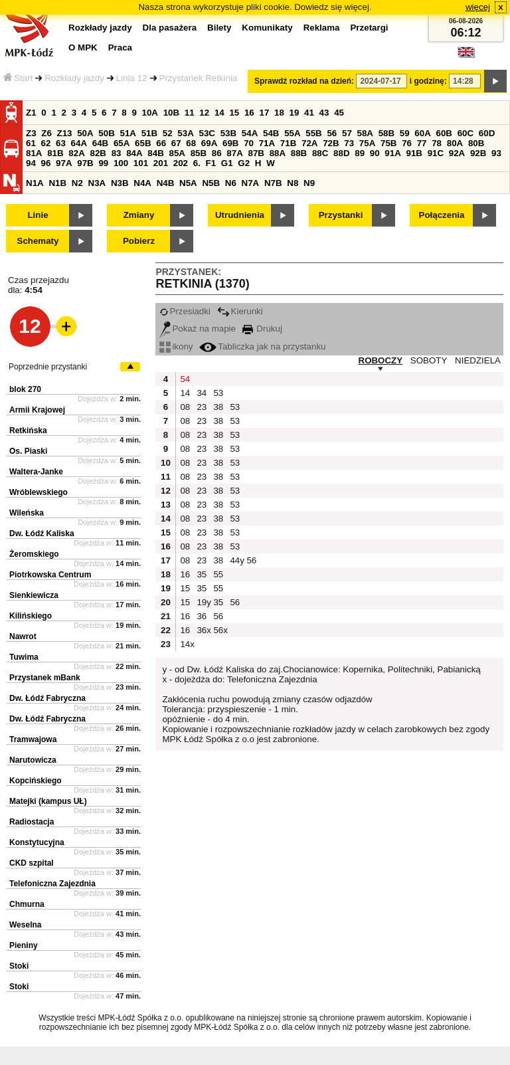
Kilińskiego (30, 616)
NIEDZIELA (478, 360)
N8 (292, 183)
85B (199, 153)
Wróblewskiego (38, 492)
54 (185, 379)
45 (339, 113)
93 (496, 153)
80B (476, 143)
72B (331, 143)
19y (203, 602)
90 (375, 153)
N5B (211, 183)
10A (150, 113)
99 (103, 163)
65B (143, 143)
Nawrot (23, 636)
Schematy (38, 241)
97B (85, 163)
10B (171, 113)
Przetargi (369, 28)
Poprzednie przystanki (48, 366)
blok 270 (25, 389)
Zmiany (139, 215)
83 (117, 153)
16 (249, 113)
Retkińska (28, 430)
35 (202, 574)
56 (332, 133)
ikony (176, 346)
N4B (166, 183)
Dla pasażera (170, 28)
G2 (244, 163)
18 (279, 113)
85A (177, 153)
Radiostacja (31, 821)
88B (299, 153)
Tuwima (24, 657)
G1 (227, 163)
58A (365, 133)
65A (121, 143)
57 (347, 133)
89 (360, 153)
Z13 (64, 133)
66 (161, 143)
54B (271, 133)
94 (31, 163)
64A (79, 143)
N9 (309, 183)
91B (414, 153)
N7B (273, 183)
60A (422, 133)
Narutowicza (32, 760)
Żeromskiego (34, 554)
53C (207, 133)
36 (202, 616)
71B (288, 143)
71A (267, 143)
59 (405, 133)
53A (185, 133)
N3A (97, 183)
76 (407, 143)
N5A (188, 183)
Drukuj (262, 329)
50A (85, 133)
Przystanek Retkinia (198, 78)
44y (236, 560)
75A (367, 143)
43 (324, 113)
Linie (37, 215)
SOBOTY (429, 360)
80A (455, 143)
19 (294, 113)
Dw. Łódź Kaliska (41, 533)
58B (386, 133)
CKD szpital (31, 863)
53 (218, 393)
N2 (77, 183)
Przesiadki (184, 311)
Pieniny (23, 945)
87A (234, 153)
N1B (57, 183)
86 (217, 153)
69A (209, 143)
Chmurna (26, 904)
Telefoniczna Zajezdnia (52, 883)
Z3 (31, 133)
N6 (230, 183)
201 (160, 163)
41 (309, 113)
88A (278, 153)
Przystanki (341, 215)
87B (256, 153)
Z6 (46, 133)
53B (228, 133)
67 (176, 143)
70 (249, 143)
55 (218, 574)
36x (203, 630)
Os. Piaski (28, 451)
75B (388, 143)
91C (436, 153)
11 (190, 113)
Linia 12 (131, 78)
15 (234, 113)
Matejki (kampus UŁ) (48, 801)
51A (128, 133)
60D (487, 133)
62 (46, 143)
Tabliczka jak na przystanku (262, 346)
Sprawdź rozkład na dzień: (304, 81)
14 (219, 113)
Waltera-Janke (36, 471)
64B (100, 143)
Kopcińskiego (35, 780)
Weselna (25, 924)
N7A (251, 183)
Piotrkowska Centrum (50, 574)
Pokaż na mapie (197, 329)
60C (465, 133)
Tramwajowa (32, 739)
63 (61, 143)
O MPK (83, 47)
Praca (120, 47)
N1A (35, 183)
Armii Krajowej (37, 410)
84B (155, 153)
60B (444, 133)
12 (204, 113)
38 (218, 407)
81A (34, 153)
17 (264, 113)
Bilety (219, 28)
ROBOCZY (381, 360)
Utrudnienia (239, 215)
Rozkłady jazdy (74, 78)
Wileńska (26, 513)
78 (437, 143)
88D (341, 153)
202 (180, 163)
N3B (120, 183)
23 (202, 407)
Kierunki (240, 311)
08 (185, 407)
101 (140, 163)
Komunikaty (267, 28)
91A (392, 153)
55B (313, 133)
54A (250, 133)
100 (121, 163)
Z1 (31, 113)
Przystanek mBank (44, 677)
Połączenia (442, 215)
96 (46, 163)
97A (64, 163)
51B (149, 133)
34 (202, 393)
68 (191, 143)
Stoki (19, 966)
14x (186, 644)
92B (478, 153)
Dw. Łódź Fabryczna (47, 698)
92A (457, 153)
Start (18, 78)
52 (168, 133)
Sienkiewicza (33, 595)
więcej (478, 7)
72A (309, 143)
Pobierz (139, 241)
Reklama (321, 28)
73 (349, 143)
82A (76, 153)
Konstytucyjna (36, 842)
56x (219, 630)
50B (106, 133)
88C (320, 153)
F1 (211, 163)
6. (197, 163)
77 (422, 143)
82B (98, 153)
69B (230, 143)
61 (31, 143)
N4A (142, 183)
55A (292, 133)
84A (134, 153)
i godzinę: (428, 81)
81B (55, 153)
